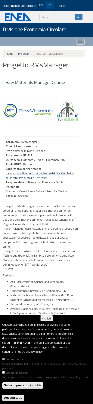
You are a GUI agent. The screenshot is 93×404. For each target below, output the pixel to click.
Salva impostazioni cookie (22, 385)
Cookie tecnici (14, 359)
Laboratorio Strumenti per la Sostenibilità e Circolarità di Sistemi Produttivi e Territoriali (40, 175)
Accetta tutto (13, 397)
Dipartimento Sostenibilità (21, 5)
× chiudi (46, 318)
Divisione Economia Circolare (34, 29)
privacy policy (34, 351)
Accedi (61, 5)
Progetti (23, 53)
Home (9, 53)
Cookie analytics (16, 372)
